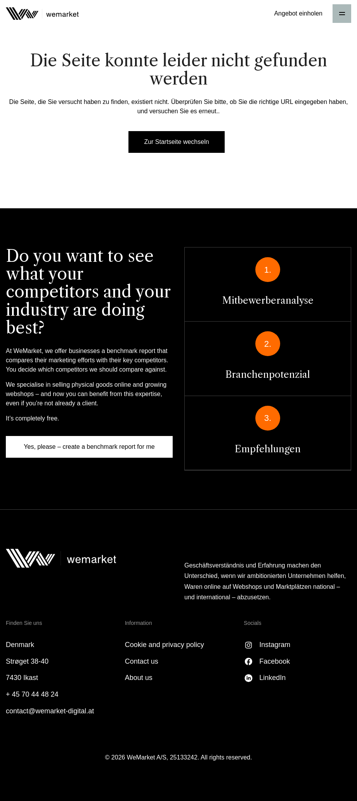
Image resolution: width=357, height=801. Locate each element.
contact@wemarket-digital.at (50, 711)
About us (139, 678)
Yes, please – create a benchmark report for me (89, 446)
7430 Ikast (22, 678)
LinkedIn (272, 678)
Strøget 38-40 (27, 661)
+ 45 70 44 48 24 (32, 694)
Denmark (20, 645)
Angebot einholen (298, 13)
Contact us (141, 661)
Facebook (274, 661)
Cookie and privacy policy (164, 645)
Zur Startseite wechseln (176, 141)
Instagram (274, 645)
